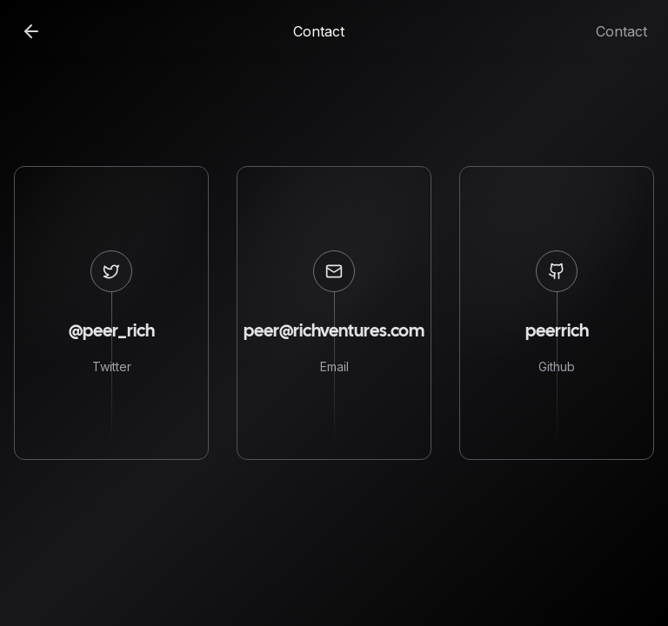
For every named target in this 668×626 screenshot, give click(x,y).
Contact (621, 31)
